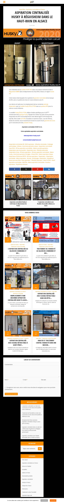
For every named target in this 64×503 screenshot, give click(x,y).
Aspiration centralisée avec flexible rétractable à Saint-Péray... (18, 342)
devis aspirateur (21, 158)
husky (29, 158)
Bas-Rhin (54, 291)
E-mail (25, 379)
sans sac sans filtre (15, 160)
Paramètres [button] (44, 500)
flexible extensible (43, 150)
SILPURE (22, 118)
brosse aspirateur (33, 156)
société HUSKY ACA (26, 89)
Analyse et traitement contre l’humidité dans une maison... (46, 342)
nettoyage (36, 158)
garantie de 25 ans (49, 120)
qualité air (51, 158)
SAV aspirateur (30, 144)
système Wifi (44, 106)
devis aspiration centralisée (37, 162)
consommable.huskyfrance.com (32, 140)
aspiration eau (32, 150)
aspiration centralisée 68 (17, 144)
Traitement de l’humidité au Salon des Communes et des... (46, 251)
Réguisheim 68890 (14, 91)
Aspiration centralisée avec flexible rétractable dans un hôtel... (46, 295)
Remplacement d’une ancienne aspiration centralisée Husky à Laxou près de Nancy (31, 421)
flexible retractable (41, 144)
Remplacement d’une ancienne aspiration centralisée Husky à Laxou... (18, 297)
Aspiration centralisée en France (35, 9)
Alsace (20, 146)
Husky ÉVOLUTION (20, 112)
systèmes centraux (22, 164)
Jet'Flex (25, 162)
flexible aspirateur (37, 160)
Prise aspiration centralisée (24, 148)
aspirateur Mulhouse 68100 (18, 156)
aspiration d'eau (14, 152)
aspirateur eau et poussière (18, 150)
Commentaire (9, 364)
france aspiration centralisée (41, 152)
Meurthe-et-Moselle (18, 293)
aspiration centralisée (39, 98)
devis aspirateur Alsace (46, 154)
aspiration (43, 158)
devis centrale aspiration (41, 148)
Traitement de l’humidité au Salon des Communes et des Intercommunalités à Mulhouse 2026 (32, 414)
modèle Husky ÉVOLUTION (28, 106)
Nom (7, 379)
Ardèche (26, 338)
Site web (43, 379)
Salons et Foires (15, 244)
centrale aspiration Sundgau (22, 154)
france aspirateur (26, 152)
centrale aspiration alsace (30, 146)
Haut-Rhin (22, 9)
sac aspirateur (26, 160)
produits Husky (28, 122)
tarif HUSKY (47, 160)
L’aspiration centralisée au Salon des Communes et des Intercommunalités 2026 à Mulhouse (31, 407)
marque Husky (24, 114)
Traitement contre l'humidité (18, 246)
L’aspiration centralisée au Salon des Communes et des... (18, 251)
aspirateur (42, 156)
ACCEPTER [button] (53, 500)
